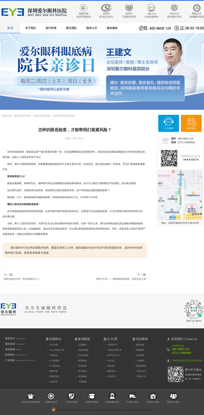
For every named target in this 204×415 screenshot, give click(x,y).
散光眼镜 (82, 371)
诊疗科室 (51, 28)
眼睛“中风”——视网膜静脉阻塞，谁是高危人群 (121, 279)
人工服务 (168, 128)
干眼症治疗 (141, 376)
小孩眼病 (140, 360)
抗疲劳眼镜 (83, 350)
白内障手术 (112, 345)
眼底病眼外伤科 (22, 116)
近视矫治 (55, 339)
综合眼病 (142, 339)
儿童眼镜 (82, 381)
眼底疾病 (140, 345)
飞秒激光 (53, 355)
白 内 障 (112, 339)
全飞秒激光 (54, 360)
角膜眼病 (140, 350)
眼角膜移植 (141, 366)
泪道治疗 (111, 366)
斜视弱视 (140, 355)
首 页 (10, 28)
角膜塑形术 (54, 376)
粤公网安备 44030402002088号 (67, 410)
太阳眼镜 (82, 345)
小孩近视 (53, 381)
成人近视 (53, 345)
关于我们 (30, 28)
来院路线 (13, 349)
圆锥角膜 (53, 371)
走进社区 (111, 376)
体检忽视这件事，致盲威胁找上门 (21, 279)
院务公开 (91, 28)
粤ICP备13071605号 (92, 410)
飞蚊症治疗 (141, 371)
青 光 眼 (110, 360)
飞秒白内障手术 (114, 350)
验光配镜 (84, 339)
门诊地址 (20, 360)
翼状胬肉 (111, 371)
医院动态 (15, 344)
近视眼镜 (82, 366)
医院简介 (15, 338)
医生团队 (71, 28)
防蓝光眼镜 (83, 355)
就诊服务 (112, 28)
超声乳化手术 (113, 355)
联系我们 (16, 354)
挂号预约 (191, 128)
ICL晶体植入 (55, 366)
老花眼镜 (82, 376)
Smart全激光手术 (57, 350)
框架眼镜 (82, 360)
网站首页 (7, 116)
